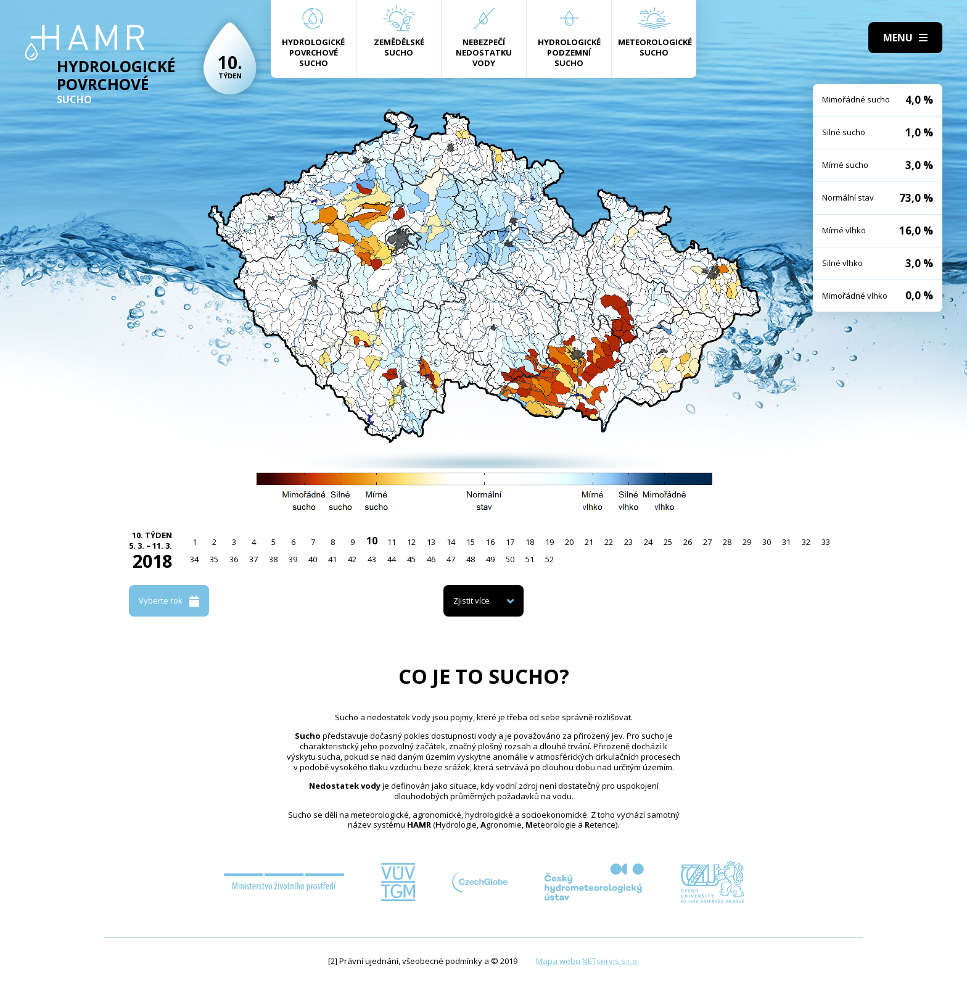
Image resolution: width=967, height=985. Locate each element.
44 (391, 559)
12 (411, 541)
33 (825, 541)
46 (431, 559)
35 (214, 559)
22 (608, 541)
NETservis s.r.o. (610, 960)
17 (510, 541)
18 (529, 541)
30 (766, 541)
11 (391, 541)
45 (411, 559)
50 (510, 559)
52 (549, 559)
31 (786, 541)
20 (569, 541)
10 (371, 540)
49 (490, 559)
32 (806, 541)
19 (549, 541)
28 (727, 541)
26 (687, 541)
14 (450, 541)
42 (352, 559)
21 (589, 541)
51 (529, 559)
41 (332, 559)
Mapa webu (558, 960)
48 (470, 559)
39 (293, 559)
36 (233, 559)
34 (194, 559)
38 (273, 559)
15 (470, 541)
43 (372, 559)
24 (648, 541)
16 (490, 541)
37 (253, 559)
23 (628, 541)
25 (668, 541)
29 (747, 541)
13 (431, 541)
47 (450, 559)
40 (312, 559)
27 (707, 541)
